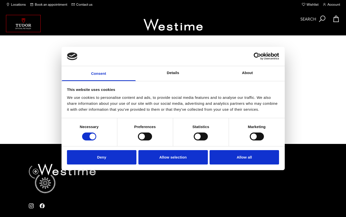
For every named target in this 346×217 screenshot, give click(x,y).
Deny (101, 157)
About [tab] (247, 73)
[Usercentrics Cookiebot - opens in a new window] (257, 56)
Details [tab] (173, 73)
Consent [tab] (98, 73)
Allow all (244, 157)
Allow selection (173, 157)
